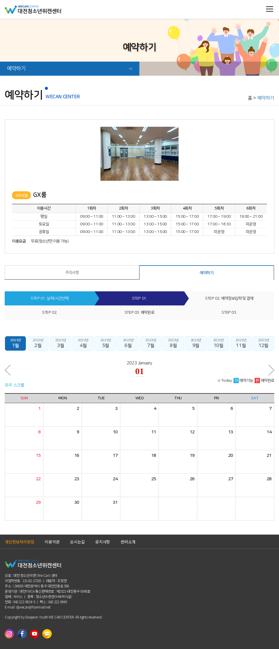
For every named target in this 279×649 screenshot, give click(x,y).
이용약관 (52, 542)
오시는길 (77, 542)
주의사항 (72, 272)
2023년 (15, 343)
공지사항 (102, 542)
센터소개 (127, 542)
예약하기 (66, 71)
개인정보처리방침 (19, 542)
